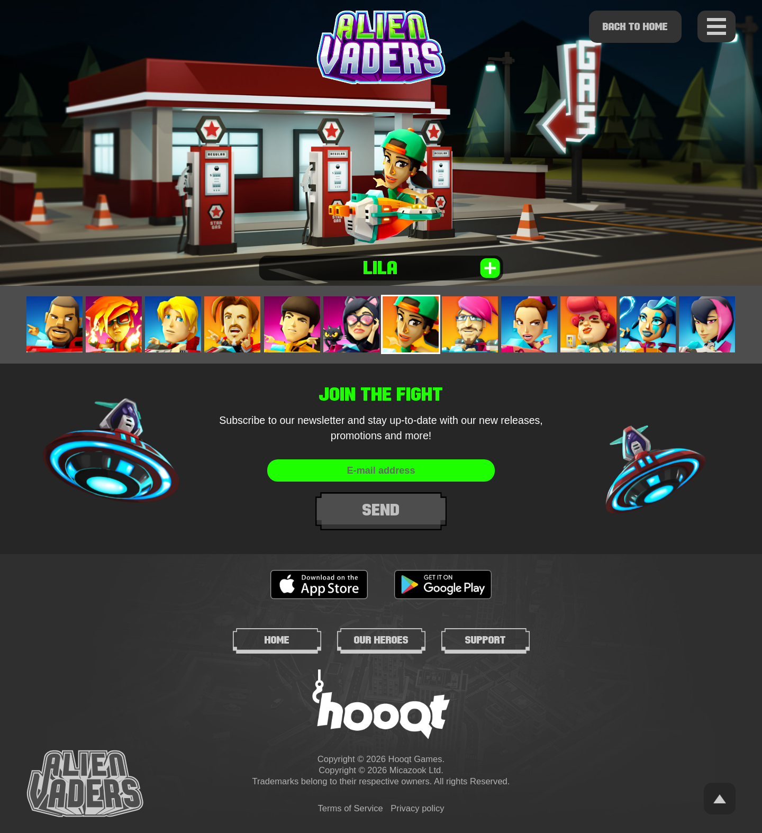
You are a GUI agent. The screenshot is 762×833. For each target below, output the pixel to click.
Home (277, 640)
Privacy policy (417, 808)
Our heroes (381, 640)
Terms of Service (350, 808)
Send (381, 510)
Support (485, 640)
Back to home (635, 26)
